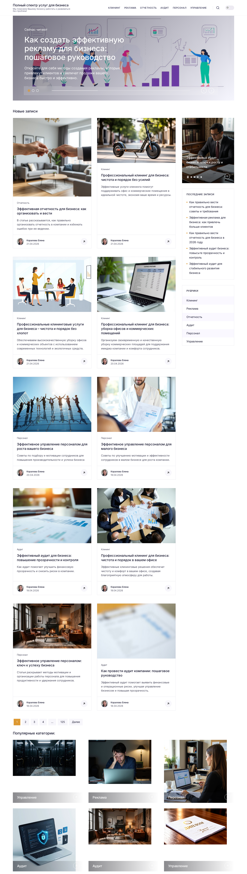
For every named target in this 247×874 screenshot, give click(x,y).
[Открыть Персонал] (199, 771)
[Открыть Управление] (48, 771)
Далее (76, 722)
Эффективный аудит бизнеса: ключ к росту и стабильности (204, 162)
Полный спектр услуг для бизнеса (41, 5)
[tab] (29, 90)
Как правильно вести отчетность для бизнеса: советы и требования (206, 207)
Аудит (20, 549)
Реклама (192, 308)
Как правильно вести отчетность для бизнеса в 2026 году (206, 237)
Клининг (105, 169)
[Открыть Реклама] (124, 771)
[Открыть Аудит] (48, 839)
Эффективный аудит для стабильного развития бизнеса (205, 268)
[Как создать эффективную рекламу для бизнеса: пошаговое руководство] (123, 58)
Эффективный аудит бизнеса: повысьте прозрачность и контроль (209, 253)
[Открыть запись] (52, 183)
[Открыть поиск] (218, 8)
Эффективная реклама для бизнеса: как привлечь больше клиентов (207, 222)
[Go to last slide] (204, 90)
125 (63, 722)
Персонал (22, 438)
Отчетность (23, 202)
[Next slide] (211, 90)
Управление (194, 341)
